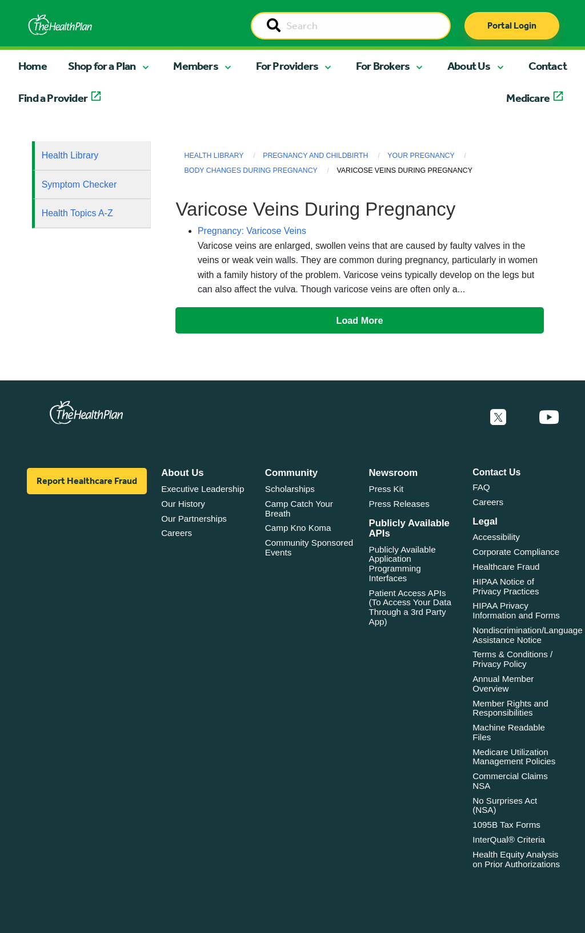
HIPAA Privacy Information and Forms (516, 610)
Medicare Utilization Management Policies (513, 757)
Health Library (70, 155)
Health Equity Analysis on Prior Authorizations (516, 859)
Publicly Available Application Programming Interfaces (402, 564)
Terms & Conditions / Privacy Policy (512, 659)
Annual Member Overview (503, 683)
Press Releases (399, 504)
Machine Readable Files (508, 732)
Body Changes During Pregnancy (251, 170)
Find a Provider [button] (52, 98)
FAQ (481, 487)
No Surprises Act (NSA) (504, 805)
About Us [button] (469, 66)
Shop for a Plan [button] (102, 66)
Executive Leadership (202, 489)
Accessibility (496, 537)
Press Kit (386, 489)
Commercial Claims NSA (510, 781)
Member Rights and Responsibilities (510, 708)
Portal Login (511, 25)
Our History (183, 504)
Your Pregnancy (420, 156)
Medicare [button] (528, 98)
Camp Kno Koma (298, 528)
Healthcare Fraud (505, 566)
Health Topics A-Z (77, 213)
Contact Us (496, 472)
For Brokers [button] (383, 66)
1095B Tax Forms (506, 824)
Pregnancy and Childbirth (315, 156)
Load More (359, 320)
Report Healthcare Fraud (87, 480)
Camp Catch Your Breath (299, 508)
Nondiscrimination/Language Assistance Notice (527, 635)
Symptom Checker (79, 184)
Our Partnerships (194, 518)
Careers (176, 533)
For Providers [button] (287, 66)
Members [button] (195, 66)
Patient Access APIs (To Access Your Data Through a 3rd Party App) (410, 607)
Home (32, 66)
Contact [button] (547, 66)
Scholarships (290, 489)
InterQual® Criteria (508, 839)
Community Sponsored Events (309, 547)
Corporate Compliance (515, 552)
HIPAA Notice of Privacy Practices (505, 586)
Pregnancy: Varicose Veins (252, 231)
